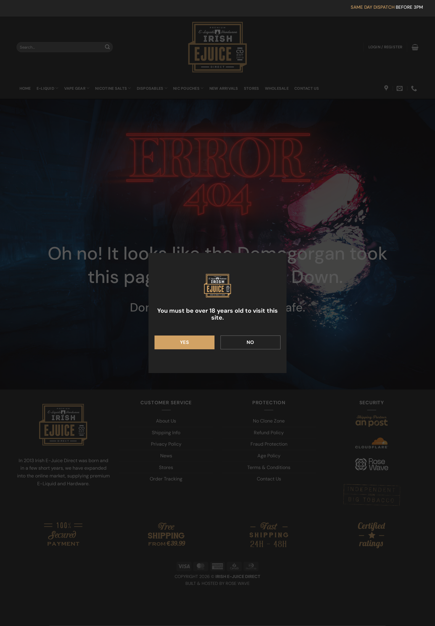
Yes (184, 342)
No (250, 342)
